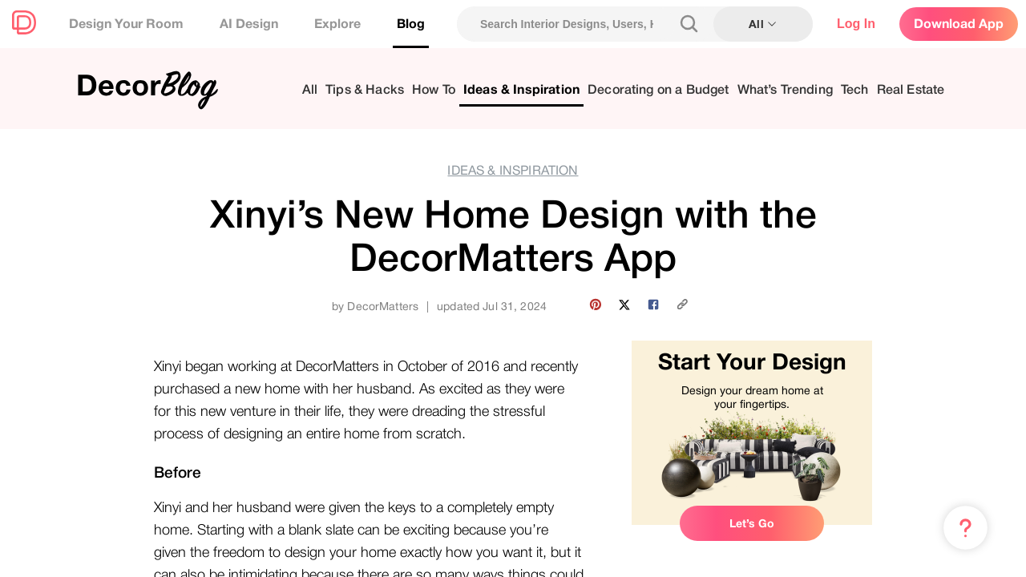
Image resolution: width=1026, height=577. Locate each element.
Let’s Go (751, 523)
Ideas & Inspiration (521, 90)
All (309, 90)
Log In (856, 23)
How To (433, 90)
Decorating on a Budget (658, 90)
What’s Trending (785, 90)
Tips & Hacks (364, 90)
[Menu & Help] (965, 528)
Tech (855, 90)
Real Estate (911, 90)
